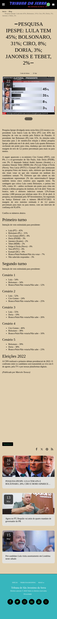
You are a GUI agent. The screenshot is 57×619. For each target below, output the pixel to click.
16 (8, 461)
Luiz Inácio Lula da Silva (23, 133)
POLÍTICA (8, 444)
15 (8, 536)
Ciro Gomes (38, 157)
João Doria (42, 160)
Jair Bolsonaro (18, 138)
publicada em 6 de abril (19, 143)
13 (8, 499)
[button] (3, 4)
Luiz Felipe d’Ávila (46, 165)
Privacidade (28, 594)
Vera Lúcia (14, 168)
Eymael (32, 168)
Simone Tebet (16, 165)
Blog (10, 11)
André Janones (35, 162)
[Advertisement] (28, 410)
